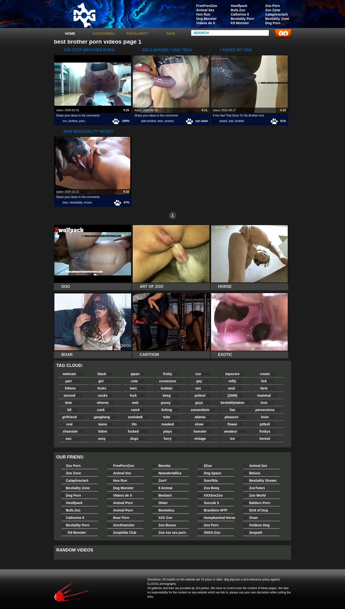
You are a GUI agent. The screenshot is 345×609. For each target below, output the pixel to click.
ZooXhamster (121, 525)
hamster (203, 431)
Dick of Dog (255, 510)
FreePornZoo (206, 6)
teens (105, 424)
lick (267, 381)
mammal (267, 395)
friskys (267, 431)
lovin (267, 417)
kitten (105, 431)
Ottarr (160, 503)
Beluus (251, 473)
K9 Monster (240, 23)
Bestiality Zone (277, 19)
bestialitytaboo (235, 403)
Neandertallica (167, 473)
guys (202, 403)
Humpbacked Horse (216, 518)
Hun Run (203, 14)
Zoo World (254, 495)
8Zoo (205, 466)
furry (170, 439)
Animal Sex (205, 10)
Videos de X (205, 23)
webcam (73, 374)
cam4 (137, 410)
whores (105, 403)
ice (235, 439)
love (267, 403)
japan (138, 374)
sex (202, 388)
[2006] (235, 395)
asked (223, 121)
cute (138, 381)
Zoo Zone (272, 10)
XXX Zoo (162, 518)
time (72, 403)
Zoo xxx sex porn (169, 532)
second (72, 395)
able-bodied (148, 121)
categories (104, 33)
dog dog (84, 15)
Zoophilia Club (122, 532)
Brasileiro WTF (212, 510)
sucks (105, 395)
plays (170, 431)
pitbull (267, 424)
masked (170, 424)
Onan (250, 518)
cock (105, 410)
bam (65, 202)
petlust (203, 395)
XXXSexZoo (210, 495)
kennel (267, 439)
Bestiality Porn (242, 19)
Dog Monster (206, 19)
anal (235, 388)
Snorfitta (208, 480)
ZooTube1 (254, 488)
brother (73, 121)
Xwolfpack (239, 6)
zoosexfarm (202, 410)
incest (87, 202)
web (138, 403)
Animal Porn (120, 503)
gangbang (105, 417)
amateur (235, 431)
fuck (137, 395)
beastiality (76, 202)
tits (138, 424)
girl (105, 381)
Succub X (208, 503)
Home (70, 33)
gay (202, 381)
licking (170, 410)
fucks (105, 388)
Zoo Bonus (164, 525)
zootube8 (137, 417)
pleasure (235, 417)
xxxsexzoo (170, 381)
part (72, 381)
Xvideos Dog (256, 525)
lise (235, 410)
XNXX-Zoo (209, 532)
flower (235, 424)
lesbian (170, 388)
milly (235, 381)
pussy (170, 403)
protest (169, 121)
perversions (267, 410)
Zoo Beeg (208, 488)
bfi (72, 410)
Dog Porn (272, 23)
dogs (137, 439)
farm (267, 388)
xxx (65, 121)
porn (82, 121)
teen (160, 121)
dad (231, 121)
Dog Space (209, 473)
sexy (105, 439)
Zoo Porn (272, 6)
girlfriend (72, 417)
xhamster (73, 431)
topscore (235, 374)
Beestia (161, 466)
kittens (73, 388)
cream (267, 374)
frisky (170, 374)
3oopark (252, 532)
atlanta (202, 417)
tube (170, 417)
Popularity (137, 33)
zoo (73, 439)
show (202, 424)
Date (170, 33)
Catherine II (240, 14)
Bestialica (163, 510)
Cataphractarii (276, 14)
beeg (170, 395)
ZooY (160, 480)
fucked (138, 431)
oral (72, 424)
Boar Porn (118, 518)
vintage (202, 439)
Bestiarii (162, 495)
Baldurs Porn (256, 503)
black (105, 374)
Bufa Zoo (238, 10)
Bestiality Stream (259, 480)
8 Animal (162, 488)
